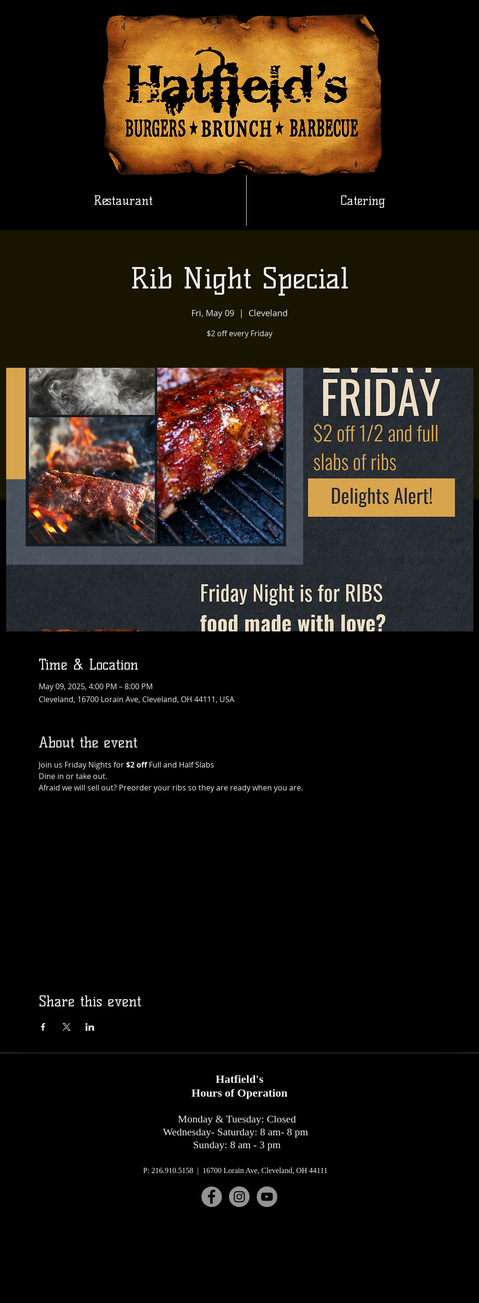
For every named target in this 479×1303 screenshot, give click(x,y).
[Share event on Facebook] (43, 1027)
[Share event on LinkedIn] (89, 1027)
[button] (363, 200)
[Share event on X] (66, 1027)
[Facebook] (211, 1196)
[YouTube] (267, 1196)
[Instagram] (239, 1196)
